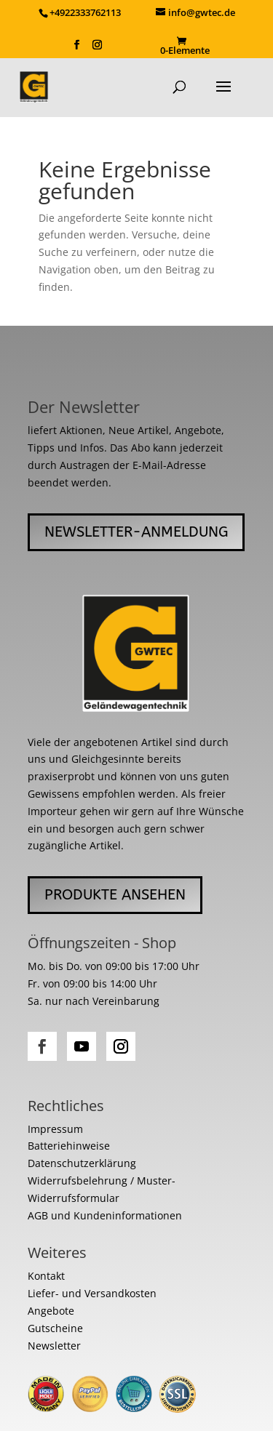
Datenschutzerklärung (82, 1163)
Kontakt (46, 1276)
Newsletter (54, 1345)
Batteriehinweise (69, 1146)
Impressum (55, 1129)
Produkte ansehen (115, 894)
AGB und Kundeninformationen (105, 1215)
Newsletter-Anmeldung (136, 532)
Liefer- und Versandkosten (92, 1293)
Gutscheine (55, 1328)
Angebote (51, 1311)
